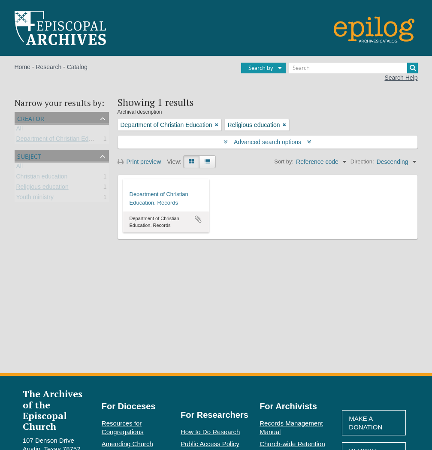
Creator (30, 118)
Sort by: (283, 161)
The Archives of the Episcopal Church (52, 409)
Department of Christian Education (62, 140)
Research (48, 66)
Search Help (400, 77)
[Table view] (207, 161)
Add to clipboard (198, 219)
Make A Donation (365, 423)
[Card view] (191, 161)
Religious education (42, 188)
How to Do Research (210, 431)
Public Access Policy (210, 443)
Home (22, 66)
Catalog (77, 66)
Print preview (139, 161)
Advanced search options (267, 142)
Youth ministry (35, 198)
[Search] (353, 68)
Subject (29, 155)
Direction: (362, 161)
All (19, 130)
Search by (260, 68)
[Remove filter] (216, 125)
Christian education (42, 178)
